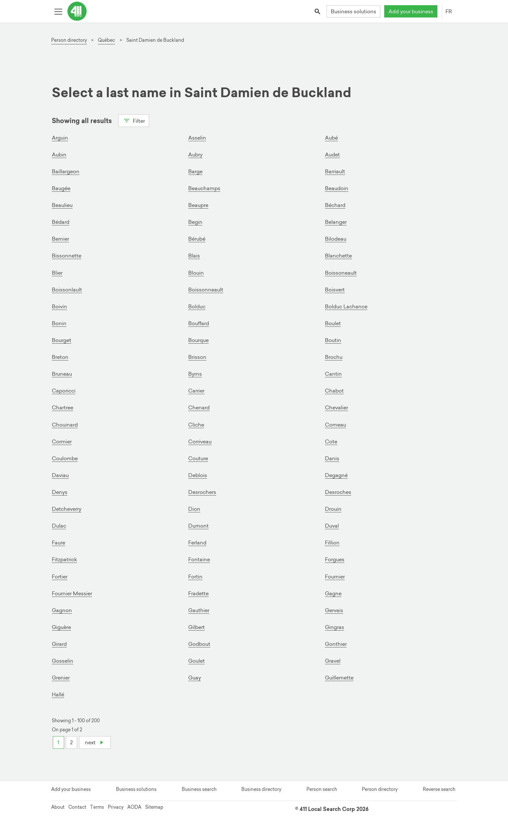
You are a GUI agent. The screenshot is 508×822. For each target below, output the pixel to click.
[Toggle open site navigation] (58, 11)
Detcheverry (66, 508)
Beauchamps (204, 188)
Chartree (62, 407)
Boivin (59, 306)
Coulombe (65, 457)
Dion (194, 508)
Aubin (59, 154)
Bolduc (196, 306)
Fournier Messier (72, 592)
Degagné (336, 474)
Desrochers (202, 491)
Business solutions (353, 11)
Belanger (336, 222)
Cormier (62, 441)
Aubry (195, 154)
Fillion (332, 542)
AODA (134, 806)
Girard (59, 643)
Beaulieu (62, 205)
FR (448, 11)
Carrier (196, 390)
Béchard (335, 205)
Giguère (61, 626)
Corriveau (200, 441)
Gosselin (62, 659)
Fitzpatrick (64, 558)
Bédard (60, 222)
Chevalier (336, 407)
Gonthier (336, 643)
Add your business (410, 11)
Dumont (198, 525)
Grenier (61, 676)
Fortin (195, 575)
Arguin (60, 137)
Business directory (261, 788)
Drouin (333, 508)
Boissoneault (341, 272)
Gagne (333, 592)
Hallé (58, 693)
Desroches (338, 491)
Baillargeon (65, 171)
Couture (198, 457)
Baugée (61, 188)
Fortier (59, 575)
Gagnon (62, 609)
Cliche (196, 424)
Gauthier (198, 609)
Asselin (197, 137)
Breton (60, 356)
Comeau (335, 424)
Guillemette (339, 676)
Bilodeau (335, 238)
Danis (332, 457)
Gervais (334, 609)
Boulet (333, 323)
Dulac (59, 525)
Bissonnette (66, 255)
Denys (59, 491)
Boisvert (335, 289)
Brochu (333, 356)
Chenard (199, 407)
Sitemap (154, 806)
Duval (332, 525)
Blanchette (338, 255)
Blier (57, 272)
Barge (195, 171)
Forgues (334, 558)
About (57, 806)
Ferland (197, 542)
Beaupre (198, 205)
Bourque (198, 340)
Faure (58, 542)
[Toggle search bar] (318, 11)
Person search (321, 788)
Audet (332, 154)
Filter (133, 120)
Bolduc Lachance (346, 306)
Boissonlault (67, 289)
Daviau (60, 474)
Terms (97, 806)
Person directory (380, 788)
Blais (194, 255)
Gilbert (196, 626)
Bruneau (62, 373)
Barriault (335, 171)
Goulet (196, 659)
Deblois (197, 474)
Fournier (335, 575)
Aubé (331, 137)
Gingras (334, 626)
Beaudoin (336, 188)
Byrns (195, 373)
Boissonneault (205, 289)
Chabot (334, 390)
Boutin (333, 340)
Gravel (333, 659)
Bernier (60, 238)
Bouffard (198, 323)
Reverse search (439, 788)
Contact (77, 806)
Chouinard (65, 424)
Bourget (61, 340)
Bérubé (196, 238)
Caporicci (63, 390)
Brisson (197, 356)
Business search (199, 788)
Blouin (196, 272)
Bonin (59, 323)
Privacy (115, 806)
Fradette (198, 592)
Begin (195, 222)
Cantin (333, 373)
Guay (194, 676)
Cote (331, 441)
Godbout (199, 643)
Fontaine (199, 558)
